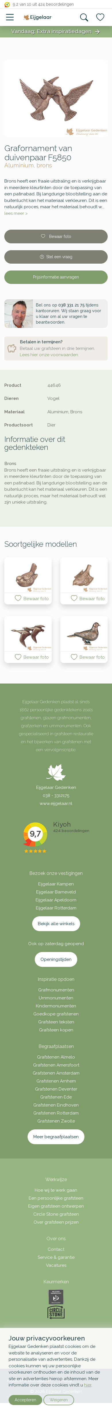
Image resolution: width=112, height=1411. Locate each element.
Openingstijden (56, 959)
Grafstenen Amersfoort (56, 1065)
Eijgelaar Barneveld (56, 892)
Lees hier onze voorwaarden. (49, 354)
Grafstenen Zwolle (56, 1121)
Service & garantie (56, 1257)
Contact (56, 1249)
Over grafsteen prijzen (56, 1222)
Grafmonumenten (56, 990)
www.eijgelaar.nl (56, 803)
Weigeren (59, 1400)
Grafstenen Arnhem (56, 1081)
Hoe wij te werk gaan (56, 1190)
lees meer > (16, 213)
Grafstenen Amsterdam (56, 1073)
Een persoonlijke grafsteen (56, 1198)
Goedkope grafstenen (56, 1014)
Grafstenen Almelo (56, 1057)
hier (87, 1385)
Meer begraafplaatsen (56, 1136)
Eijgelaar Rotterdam (56, 908)
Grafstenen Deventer (56, 1089)
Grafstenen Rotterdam (56, 1113)
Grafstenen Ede (56, 1097)
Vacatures (56, 1265)
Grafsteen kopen (56, 1030)
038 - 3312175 (56, 795)
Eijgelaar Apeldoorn (56, 900)
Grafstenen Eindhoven (56, 1105)
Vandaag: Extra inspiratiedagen (56, 31)
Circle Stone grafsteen (56, 1214)
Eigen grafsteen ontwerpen (56, 1206)
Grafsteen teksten (56, 1022)
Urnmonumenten (56, 998)
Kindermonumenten (56, 1006)
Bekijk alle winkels (56, 923)
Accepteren (25, 1400)
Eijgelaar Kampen (56, 884)
